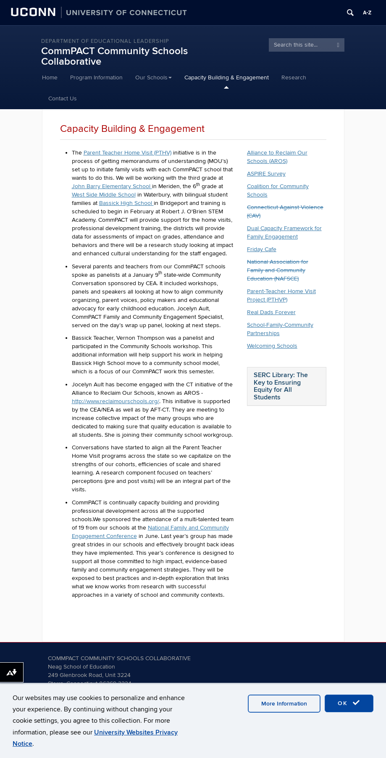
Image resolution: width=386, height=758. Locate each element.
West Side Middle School (104, 194)
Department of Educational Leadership (105, 41)
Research (293, 77)
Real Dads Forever (271, 312)
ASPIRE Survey (266, 173)
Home (50, 77)
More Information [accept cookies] (284, 703)
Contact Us (62, 98)
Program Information (96, 77)
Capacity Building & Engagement (226, 77)
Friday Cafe (261, 249)
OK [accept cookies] (349, 703)
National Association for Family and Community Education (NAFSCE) (277, 270)
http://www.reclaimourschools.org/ (115, 401)
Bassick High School (126, 203)
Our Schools (153, 77)
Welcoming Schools (272, 345)
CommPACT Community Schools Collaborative (114, 56)
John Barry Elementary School (112, 186)
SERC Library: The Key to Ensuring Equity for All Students (281, 386)
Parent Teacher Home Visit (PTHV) (127, 152)
